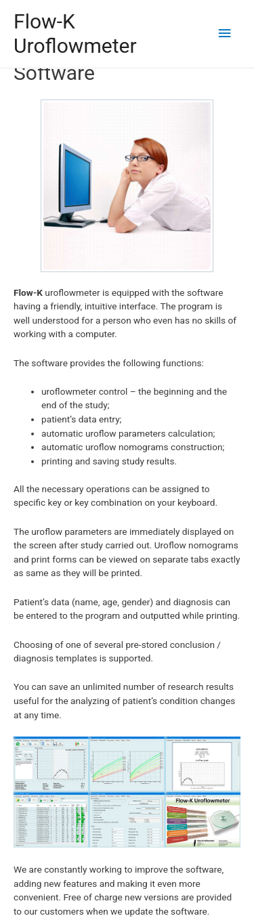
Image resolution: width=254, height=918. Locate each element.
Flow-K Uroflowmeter (75, 33)
